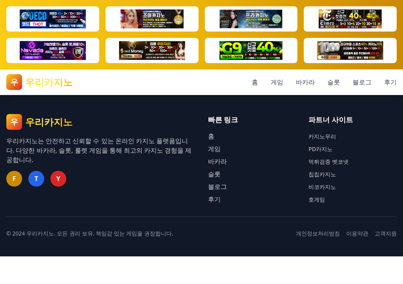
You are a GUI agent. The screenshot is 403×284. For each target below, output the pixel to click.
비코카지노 (322, 187)
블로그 (362, 82)
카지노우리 (322, 136)
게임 (277, 82)
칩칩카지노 (322, 174)
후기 (390, 82)
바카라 (305, 82)
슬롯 (333, 82)
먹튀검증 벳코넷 (328, 161)
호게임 (316, 199)
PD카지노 (320, 149)
